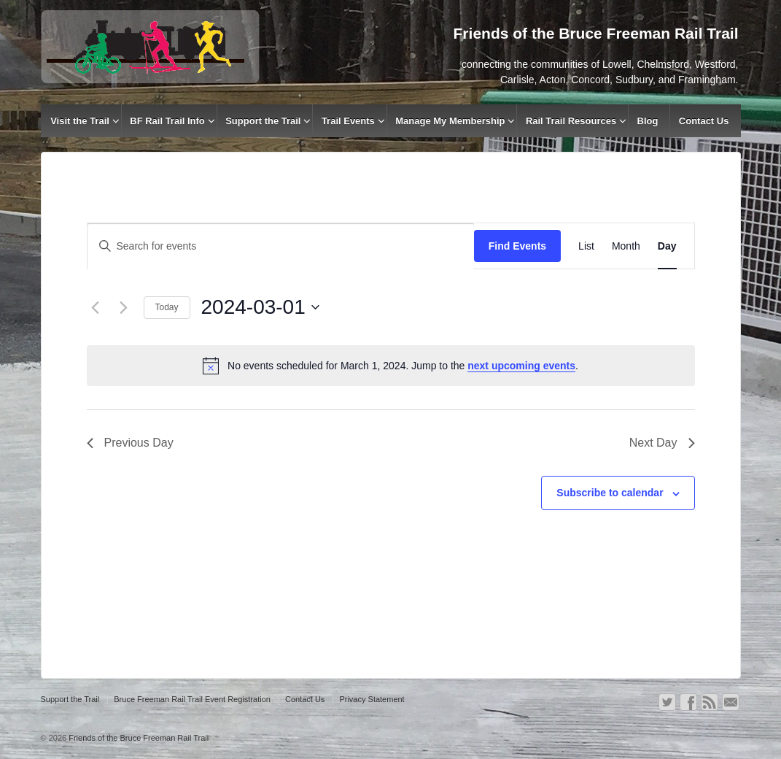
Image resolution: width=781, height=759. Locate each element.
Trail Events (348, 120)
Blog (647, 120)
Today (167, 307)
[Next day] (124, 307)
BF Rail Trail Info (167, 120)
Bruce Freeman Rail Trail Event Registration (192, 699)
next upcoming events (521, 365)
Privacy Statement (371, 699)
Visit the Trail (79, 120)
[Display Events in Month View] (626, 246)
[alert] (391, 365)
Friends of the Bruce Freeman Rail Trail (137, 737)
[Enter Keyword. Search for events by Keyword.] (281, 246)
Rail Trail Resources (571, 120)
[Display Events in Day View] (667, 246)
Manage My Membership (450, 120)
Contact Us (704, 120)
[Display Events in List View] (586, 246)
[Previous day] (95, 307)
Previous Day (130, 442)
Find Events (517, 246)
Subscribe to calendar (609, 492)
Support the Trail (262, 120)
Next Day (662, 442)
